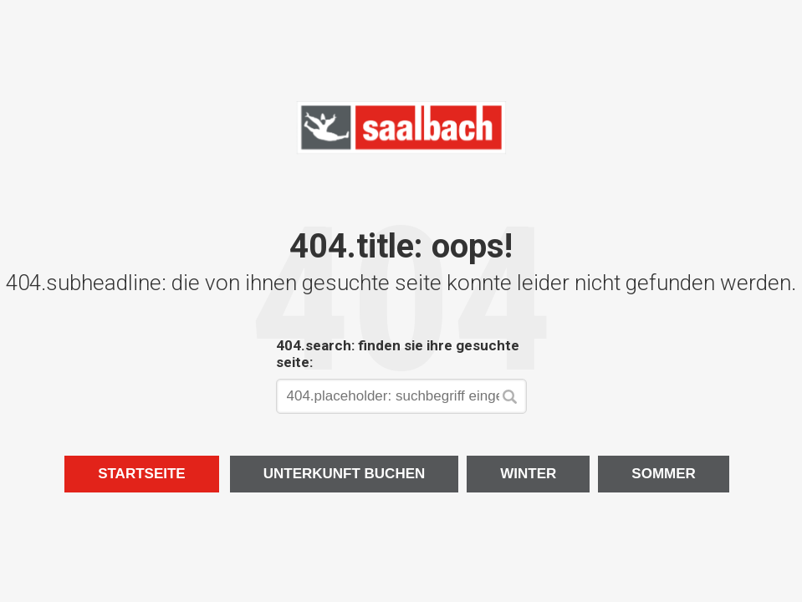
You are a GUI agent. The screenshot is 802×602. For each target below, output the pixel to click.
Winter (528, 474)
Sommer (663, 474)
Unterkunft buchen (344, 474)
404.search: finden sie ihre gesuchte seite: (397, 353)
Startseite (142, 474)
